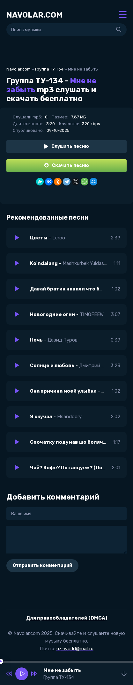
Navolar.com (18, 69)
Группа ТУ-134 (49, 69)
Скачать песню (66, 165)
